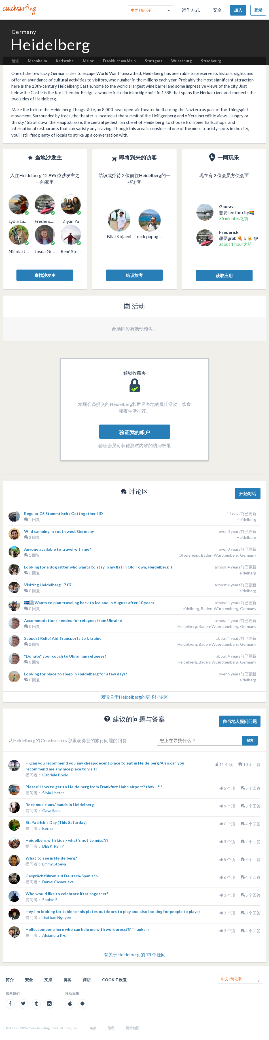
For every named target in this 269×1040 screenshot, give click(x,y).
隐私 (111, 1028)
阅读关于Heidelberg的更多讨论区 (134, 696)
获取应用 (224, 275)
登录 (258, 9)
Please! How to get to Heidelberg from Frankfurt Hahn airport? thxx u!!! (94, 786)
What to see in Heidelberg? (51, 858)
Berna (47, 828)
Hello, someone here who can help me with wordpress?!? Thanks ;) (87, 929)
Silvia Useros (53, 792)
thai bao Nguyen (56, 917)
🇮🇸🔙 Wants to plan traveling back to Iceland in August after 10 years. (89, 602)
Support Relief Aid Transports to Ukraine (62, 638)
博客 (67, 979)
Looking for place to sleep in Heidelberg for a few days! (75, 673)
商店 (87, 979)
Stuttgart (153, 61)
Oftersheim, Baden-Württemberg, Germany (217, 555)
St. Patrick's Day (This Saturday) (56, 822)
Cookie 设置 (114, 979)
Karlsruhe (65, 61)
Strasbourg (211, 61)
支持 (48, 979)
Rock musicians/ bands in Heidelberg (60, 804)
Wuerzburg (181, 61)
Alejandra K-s (54, 935)
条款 (93, 1028)
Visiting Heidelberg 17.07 (47, 584)
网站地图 (132, 1028)
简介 (10, 979)
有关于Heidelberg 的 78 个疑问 (135, 954)
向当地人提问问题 (240, 721)
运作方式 (191, 9)
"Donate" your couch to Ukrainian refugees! (65, 656)
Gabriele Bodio (55, 774)
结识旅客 (134, 275)
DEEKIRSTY (53, 846)
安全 (217, 9)
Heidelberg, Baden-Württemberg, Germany (218, 608)
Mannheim (37, 61)
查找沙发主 (45, 275)
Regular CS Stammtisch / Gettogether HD (63, 513)
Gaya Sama (52, 810)
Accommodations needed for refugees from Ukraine (73, 620)
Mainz (88, 61)
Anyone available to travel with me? (57, 549)
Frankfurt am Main (119, 61)
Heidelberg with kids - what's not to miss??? (67, 840)
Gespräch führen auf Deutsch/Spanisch (62, 875)
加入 (238, 9)
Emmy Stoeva (54, 864)
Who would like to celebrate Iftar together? (67, 893)
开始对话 (247, 493)
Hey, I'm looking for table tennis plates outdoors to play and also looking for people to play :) (113, 911)
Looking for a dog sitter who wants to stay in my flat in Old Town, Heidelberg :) (98, 567)
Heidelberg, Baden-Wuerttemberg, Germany (216, 626)
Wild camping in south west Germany (59, 531)
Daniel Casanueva (58, 881)
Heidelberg (246, 519)
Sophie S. (50, 899)
